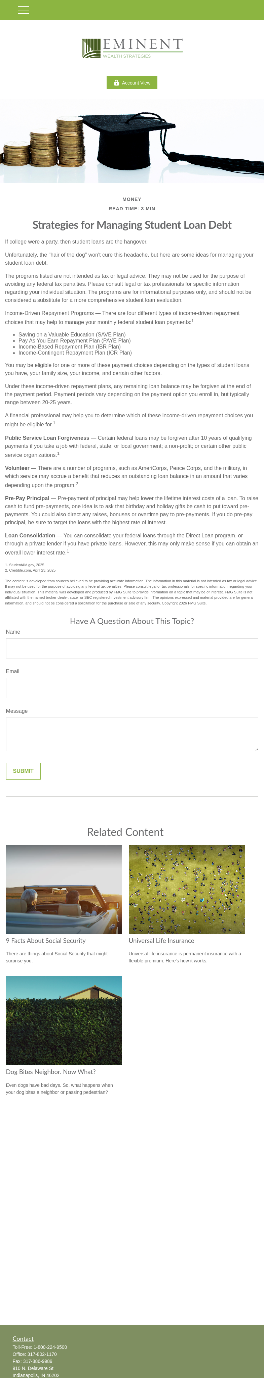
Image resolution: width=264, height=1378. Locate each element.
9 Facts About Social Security (46, 940)
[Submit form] (23, 771)
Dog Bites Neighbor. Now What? (51, 1071)
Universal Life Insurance (161, 940)
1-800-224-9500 (50, 1347)
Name (13, 632)
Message (17, 711)
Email (13, 671)
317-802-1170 (42, 1354)
